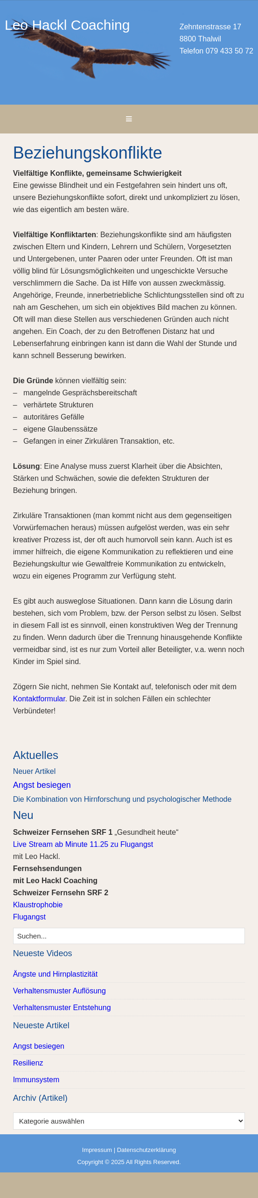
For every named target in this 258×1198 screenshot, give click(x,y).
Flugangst (29, 917)
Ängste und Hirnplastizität (55, 974)
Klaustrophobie (38, 905)
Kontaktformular (39, 699)
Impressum (97, 1149)
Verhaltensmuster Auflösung (59, 991)
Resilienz (28, 1063)
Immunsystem (36, 1080)
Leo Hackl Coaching (129, 52)
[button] (129, 119)
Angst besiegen (42, 785)
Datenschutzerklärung (146, 1149)
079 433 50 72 (229, 51)
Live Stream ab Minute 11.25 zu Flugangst (83, 844)
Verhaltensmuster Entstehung (62, 1008)
